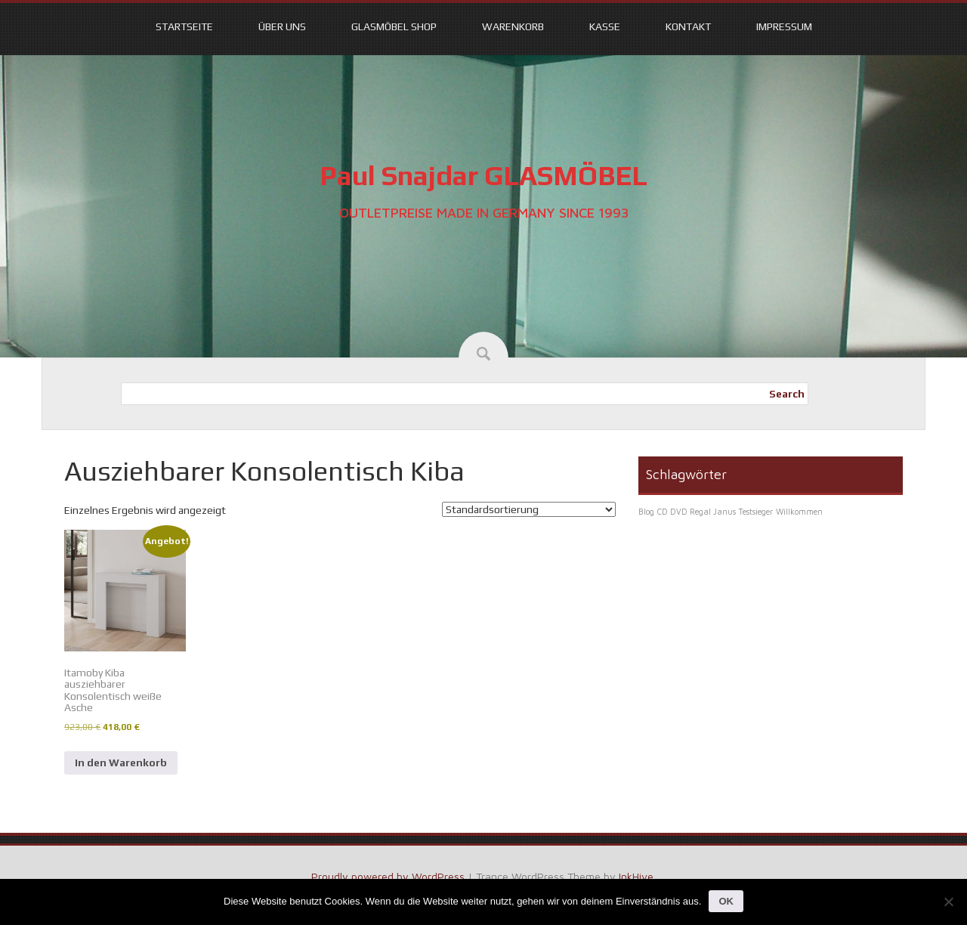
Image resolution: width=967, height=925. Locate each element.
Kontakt (688, 26)
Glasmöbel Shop (394, 26)
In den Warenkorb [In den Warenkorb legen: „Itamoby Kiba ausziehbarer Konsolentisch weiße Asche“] (121, 762)
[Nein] (948, 901)
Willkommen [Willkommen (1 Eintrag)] (799, 511)
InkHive (636, 876)
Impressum (784, 26)
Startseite (184, 26)
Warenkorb (513, 26)
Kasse (604, 26)
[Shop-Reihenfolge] (529, 509)
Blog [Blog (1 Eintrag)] (646, 511)
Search (787, 394)
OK (726, 901)
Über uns (282, 26)
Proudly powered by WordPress (388, 876)
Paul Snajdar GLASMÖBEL (483, 175)
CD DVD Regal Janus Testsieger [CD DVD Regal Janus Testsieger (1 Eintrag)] (715, 511)
